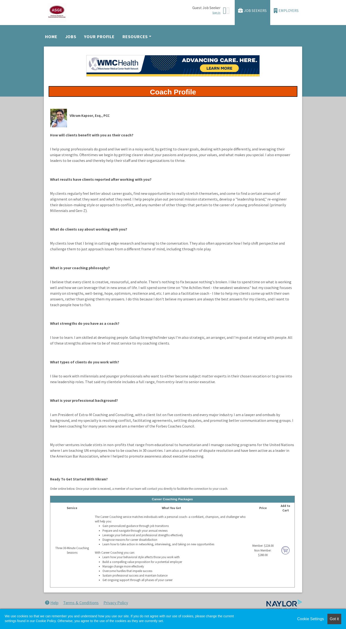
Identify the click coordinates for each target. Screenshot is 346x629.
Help (51, 602)
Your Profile (99, 36)
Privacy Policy (115, 602)
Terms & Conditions (81, 602)
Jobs (70, 36)
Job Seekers (252, 11)
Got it (334, 619)
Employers (286, 11)
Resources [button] (135, 36)
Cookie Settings (310, 619)
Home (51, 36)
